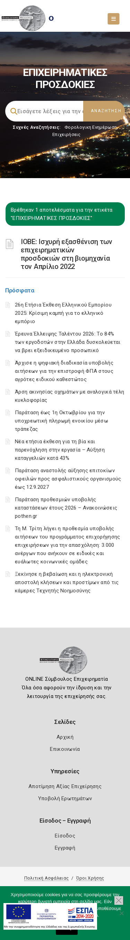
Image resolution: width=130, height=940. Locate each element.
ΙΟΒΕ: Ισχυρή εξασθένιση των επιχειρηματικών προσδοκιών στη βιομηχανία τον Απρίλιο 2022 (66, 254)
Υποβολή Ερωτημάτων (65, 798)
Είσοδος (65, 836)
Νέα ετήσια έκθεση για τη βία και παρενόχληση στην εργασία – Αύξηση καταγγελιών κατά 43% (60, 449)
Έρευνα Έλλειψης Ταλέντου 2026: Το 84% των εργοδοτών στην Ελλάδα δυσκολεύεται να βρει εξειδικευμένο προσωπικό (67, 342)
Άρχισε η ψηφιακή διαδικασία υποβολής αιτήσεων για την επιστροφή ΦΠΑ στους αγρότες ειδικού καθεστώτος (64, 371)
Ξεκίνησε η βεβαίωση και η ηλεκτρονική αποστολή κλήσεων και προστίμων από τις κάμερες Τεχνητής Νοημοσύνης (67, 582)
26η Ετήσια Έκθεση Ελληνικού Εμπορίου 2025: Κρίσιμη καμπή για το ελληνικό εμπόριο (63, 313)
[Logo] (65, 662)
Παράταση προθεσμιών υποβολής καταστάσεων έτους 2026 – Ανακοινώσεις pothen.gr (66, 507)
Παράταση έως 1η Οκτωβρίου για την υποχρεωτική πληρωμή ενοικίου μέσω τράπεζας (61, 420)
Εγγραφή (65, 848)
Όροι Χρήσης (90, 878)
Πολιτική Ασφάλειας (46, 878)
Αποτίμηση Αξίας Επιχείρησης (65, 786)
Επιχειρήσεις (66, 134)
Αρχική (65, 737)
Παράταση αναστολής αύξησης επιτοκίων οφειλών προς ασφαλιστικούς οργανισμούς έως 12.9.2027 (68, 478)
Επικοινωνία (65, 749)
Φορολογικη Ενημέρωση (90, 127)
